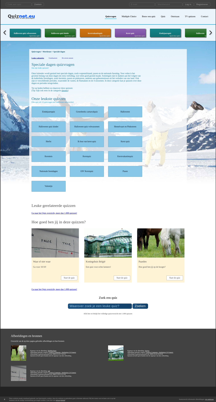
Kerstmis (49, 156)
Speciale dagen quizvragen (53, 64)
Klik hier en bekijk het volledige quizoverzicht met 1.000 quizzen (108, 314)
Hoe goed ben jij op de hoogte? (152, 267)
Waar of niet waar (42, 261)
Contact (204, 16)
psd (49, 371)
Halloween (200, 33)
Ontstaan (175, 16)
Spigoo (147, 351)
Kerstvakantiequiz (95, 33)
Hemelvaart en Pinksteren (125, 126)
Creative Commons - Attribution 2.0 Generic (62, 352)
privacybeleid (60, 400)
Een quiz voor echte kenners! (98, 267)
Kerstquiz (87, 156)
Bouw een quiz (148, 16)
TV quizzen (190, 16)
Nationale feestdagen (49, 171)
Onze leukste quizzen (49, 98)
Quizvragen (110, 16)
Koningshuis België (95, 261)
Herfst (48, 141)
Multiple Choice (129, 16)
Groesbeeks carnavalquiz (87, 112)
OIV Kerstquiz (87, 171)
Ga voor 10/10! (39, 267)
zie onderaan (209, 399)
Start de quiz (69, 278)
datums (64, 90)
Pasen (125, 171)
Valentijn (49, 186)
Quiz (163, 16)
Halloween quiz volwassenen (25, 33)
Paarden (143, 261)
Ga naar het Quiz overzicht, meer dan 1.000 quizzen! (54, 213)
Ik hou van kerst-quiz (87, 141)
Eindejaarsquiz (165, 33)
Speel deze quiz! (34, 36)
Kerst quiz (130, 33)
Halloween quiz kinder (60, 33)
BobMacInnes (52, 351)
